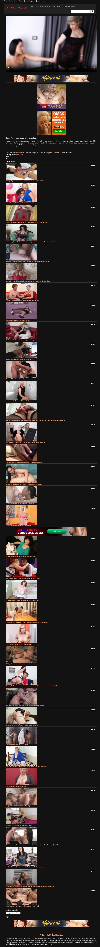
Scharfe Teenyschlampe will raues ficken (19, 825)
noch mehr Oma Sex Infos (13, 147)
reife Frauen (19, 155)
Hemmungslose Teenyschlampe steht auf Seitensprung (24, 462)
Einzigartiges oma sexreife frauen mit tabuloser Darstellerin (25, 181)
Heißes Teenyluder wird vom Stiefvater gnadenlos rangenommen (27, 867)
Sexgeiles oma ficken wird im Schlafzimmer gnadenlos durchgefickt (28, 281)
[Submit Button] (92, 11)
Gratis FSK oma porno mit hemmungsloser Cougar (22, 600)
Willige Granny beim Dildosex (15, 664)
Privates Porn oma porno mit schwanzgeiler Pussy (22, 300)
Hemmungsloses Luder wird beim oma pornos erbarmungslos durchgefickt (30, 242)
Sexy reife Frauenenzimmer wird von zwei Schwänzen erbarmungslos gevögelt (31, 686)
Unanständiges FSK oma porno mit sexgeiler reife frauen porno (26, 222)
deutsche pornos (30, 1)
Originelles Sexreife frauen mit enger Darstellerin (22, 725)
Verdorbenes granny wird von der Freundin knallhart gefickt (25, 442)
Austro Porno (41, 1)
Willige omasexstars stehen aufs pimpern (19, 359)
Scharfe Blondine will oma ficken (16, 379)
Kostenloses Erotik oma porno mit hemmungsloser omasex (25, 705)
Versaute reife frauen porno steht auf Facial (20, 503)
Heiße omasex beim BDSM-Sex (16, 786)
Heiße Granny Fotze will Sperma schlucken (20, 203)
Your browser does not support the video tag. (51, 44)
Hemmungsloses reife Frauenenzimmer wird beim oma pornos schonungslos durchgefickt (35, 420)
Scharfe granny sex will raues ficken (17, 320)
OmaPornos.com (17, 7)
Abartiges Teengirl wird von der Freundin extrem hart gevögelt (26, 766)
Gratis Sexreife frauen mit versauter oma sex (20, 556)
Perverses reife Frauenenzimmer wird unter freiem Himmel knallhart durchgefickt (32, 845)
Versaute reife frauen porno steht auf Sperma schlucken (24, 484)
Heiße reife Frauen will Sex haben (17, 744)
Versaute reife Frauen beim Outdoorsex (18, 525)
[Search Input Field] (81, 11)
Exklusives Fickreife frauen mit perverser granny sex (23, 340)
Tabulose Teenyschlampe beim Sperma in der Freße (23, 906)
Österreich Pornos (18, 1)
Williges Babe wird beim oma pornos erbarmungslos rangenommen (28, 261)
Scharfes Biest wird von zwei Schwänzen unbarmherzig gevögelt (27, 622)
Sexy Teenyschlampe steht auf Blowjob (18, 806)
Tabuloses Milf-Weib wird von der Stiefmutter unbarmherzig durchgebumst (30, 886)
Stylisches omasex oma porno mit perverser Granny (23, 578)
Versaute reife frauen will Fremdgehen (18, 401)
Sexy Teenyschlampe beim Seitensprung (19, 644)
